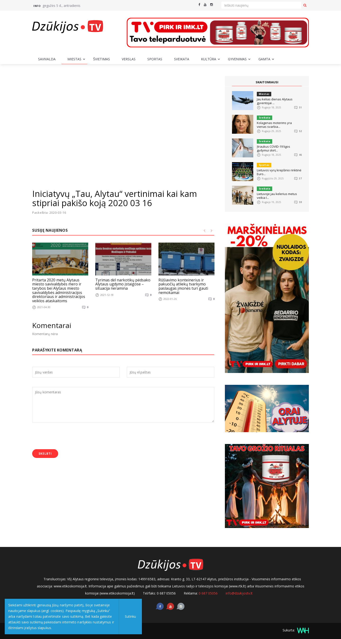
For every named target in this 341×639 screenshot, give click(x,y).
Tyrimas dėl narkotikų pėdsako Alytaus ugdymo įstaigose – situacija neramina (122, 284)
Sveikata (181, 59)
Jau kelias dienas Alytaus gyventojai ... (275, 101)
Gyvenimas (237, 59)
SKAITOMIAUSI (267, 82)
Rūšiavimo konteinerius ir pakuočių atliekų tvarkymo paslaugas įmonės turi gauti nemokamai (183, 286)
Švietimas (101, 59)
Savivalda (47, 59)
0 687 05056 (208, 593)
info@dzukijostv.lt (239, 593)
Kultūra (208, 59)
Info (36, 6)
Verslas (129, 59)
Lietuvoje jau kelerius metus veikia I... (277, 196)
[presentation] (68, 436)
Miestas (74, 59)
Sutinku (130, 616)
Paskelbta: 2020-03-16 (49, 212)
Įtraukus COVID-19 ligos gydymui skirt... (273, 148)
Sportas (154, 59)
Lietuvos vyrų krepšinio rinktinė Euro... (279, 172)
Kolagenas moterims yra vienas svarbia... (274, 125)
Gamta (264, 59)
